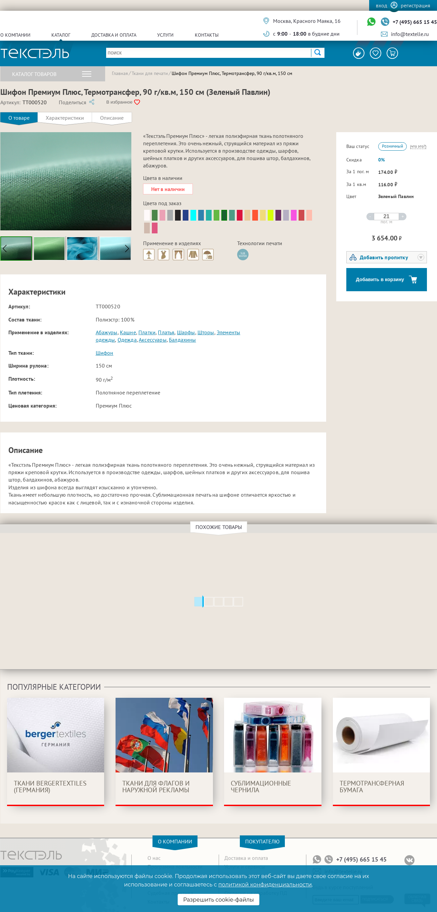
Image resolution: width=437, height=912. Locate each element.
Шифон (105, 352)
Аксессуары (153, 339)
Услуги (165, 35)
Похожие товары (219, 527)
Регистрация (415, 5)
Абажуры (107, 332)
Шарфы (186, 332)
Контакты (207, 35)
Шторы (206, 332)
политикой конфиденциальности (265, 884)
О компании (15, 35)
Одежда (127, 339)
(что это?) (418, 146)
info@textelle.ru (410, 34)
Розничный (392, 146)
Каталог (60, 35)
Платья (166, 332)
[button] (126, 248)
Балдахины (182, 339)
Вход (381, 5)
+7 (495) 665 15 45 (415, 21)
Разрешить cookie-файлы (218, 900)
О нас (154, 857)
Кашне (128, 332)
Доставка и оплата (113, 35)
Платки (147, 332)
